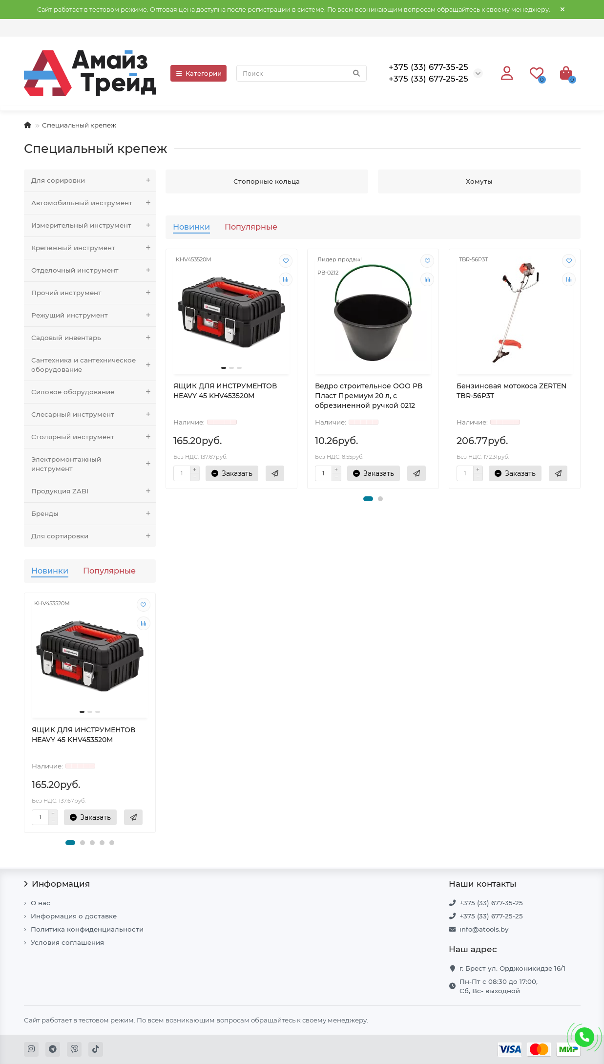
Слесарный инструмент (93, 414)
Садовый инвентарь (93, 337)
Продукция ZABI (93, 491)
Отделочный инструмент (93, 270)
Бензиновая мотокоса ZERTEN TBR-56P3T (511, 391)
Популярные (109, 570)
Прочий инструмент (93, 292)
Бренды (93, 513)
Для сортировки (93, 536)
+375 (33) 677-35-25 (491, 903)
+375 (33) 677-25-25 (491, 916)
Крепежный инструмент (93, 247)
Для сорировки (93, 180)
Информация (57, 884)
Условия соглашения (67, 942)
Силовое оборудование (93, 392)
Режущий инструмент (93, 315)
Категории (198, 73)
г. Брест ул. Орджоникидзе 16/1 (512, 968)
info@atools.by (483, 929)
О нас (40, 903)
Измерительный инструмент (93, 225)
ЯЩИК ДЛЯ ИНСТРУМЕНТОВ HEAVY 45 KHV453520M (83, 734)
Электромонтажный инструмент (93, 464)
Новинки (49, 570)
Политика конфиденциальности (87, 929)
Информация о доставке (74, 916)
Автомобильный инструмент (93, 202)
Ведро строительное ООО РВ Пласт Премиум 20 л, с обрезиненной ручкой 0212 (368, 396)
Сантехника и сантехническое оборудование (93, 365)
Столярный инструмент (93, 436)
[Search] (301, 73)
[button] (70, 842)
